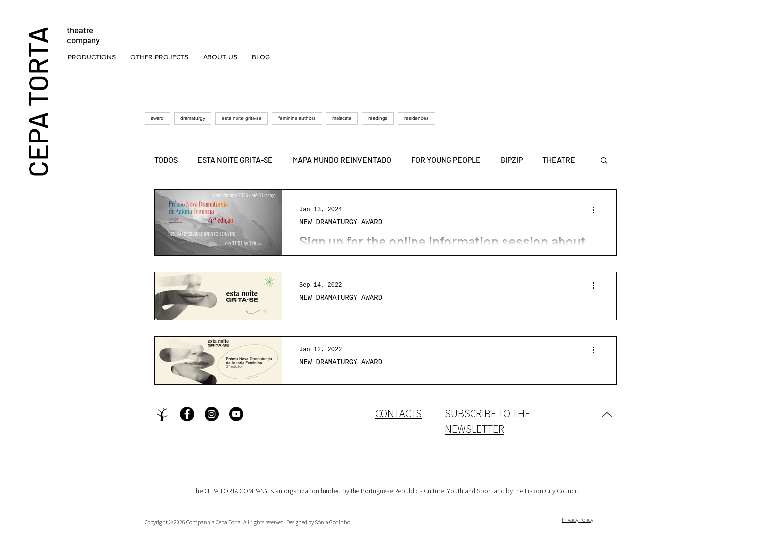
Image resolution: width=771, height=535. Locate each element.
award (157, 118)
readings (377, 118)
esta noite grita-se (242, 118)
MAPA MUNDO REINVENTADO (342, 159)
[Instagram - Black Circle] (212, 414)
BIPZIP (512, 159)
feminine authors (297, 118)
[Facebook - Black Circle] (187, 414)
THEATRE (558, 159)
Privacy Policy (577, 519)
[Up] (606, 414)
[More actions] (597, 210)
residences (416, 118)
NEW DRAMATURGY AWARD (340, 222)
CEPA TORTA (37, 101)
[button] (91, 57)
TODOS (166, 159)
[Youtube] (236, 414)
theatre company (83, 35)
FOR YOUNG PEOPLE (446, 159)
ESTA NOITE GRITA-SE (235, 159)
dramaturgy (192, 118)
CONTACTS (398, 413)
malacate (342, 118)
